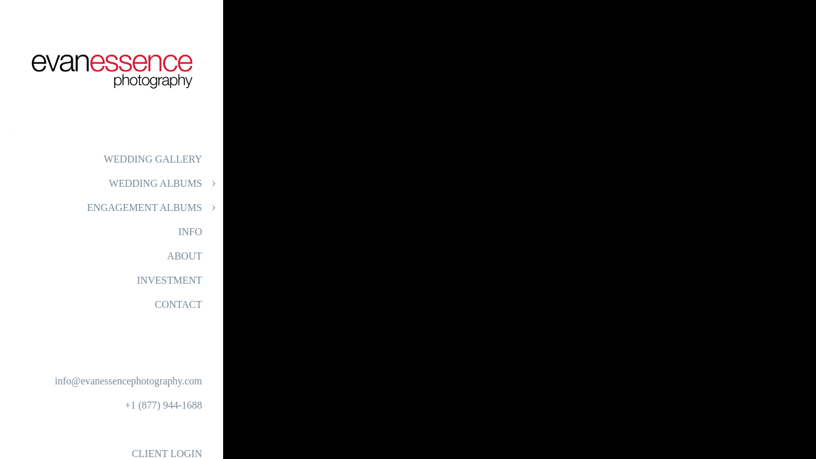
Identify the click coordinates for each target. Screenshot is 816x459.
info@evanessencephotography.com (128, 380)
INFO (190, 231)
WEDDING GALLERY (153, 159)
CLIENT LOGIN (167, 453)
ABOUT (184, 256)
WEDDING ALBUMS (155, 183)
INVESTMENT (169, 280)
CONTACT (178, 304)
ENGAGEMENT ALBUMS (144, 207)
